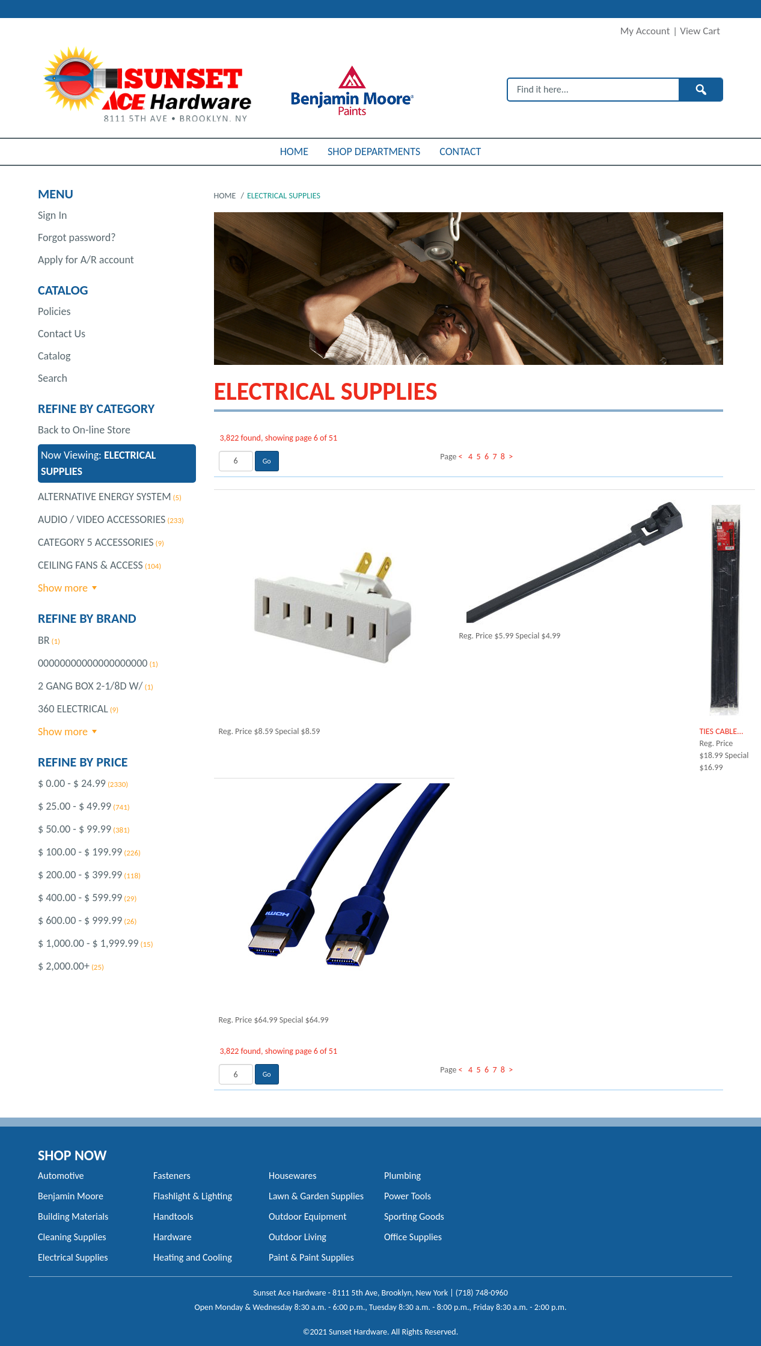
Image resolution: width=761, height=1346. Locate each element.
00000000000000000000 (92, 663)
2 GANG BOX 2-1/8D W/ (90, 686)
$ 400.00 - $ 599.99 (80, 897)
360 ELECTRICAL (73, 708)
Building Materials (73, 1216)
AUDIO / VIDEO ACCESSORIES (101, 519)
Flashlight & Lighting (192, 1196)
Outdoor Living (297, 1237)
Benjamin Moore (70, 1196)
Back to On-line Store (84, 429)
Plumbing (402, 1175)
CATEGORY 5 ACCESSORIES (96, 542)
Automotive (61, 1175)
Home (226, 196)
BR (44, 640)
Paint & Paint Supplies (311, 1257)
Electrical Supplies (73, 1257)
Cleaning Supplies (72, 1237)
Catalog (54, 356)
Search (52, 378)
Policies (54, 311)
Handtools (173, 1216)
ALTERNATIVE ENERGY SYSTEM (104, 496)
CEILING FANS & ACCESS (90, 565)
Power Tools (407, 1196)
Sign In (52, 215)
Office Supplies (413, 1237)
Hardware (172, 1237)
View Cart (700, 31)
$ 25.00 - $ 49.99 (74, 806)
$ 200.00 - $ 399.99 (80, 874)
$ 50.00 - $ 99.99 (74, 829)
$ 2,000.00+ (64, 966)
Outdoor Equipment (307, 1216)
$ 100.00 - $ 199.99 (80, 851)
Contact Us (61, 333)
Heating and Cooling (192, 1257)
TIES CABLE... (722, 731)
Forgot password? (77, 237)
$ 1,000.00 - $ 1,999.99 (88, 943)
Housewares (292, 1175)
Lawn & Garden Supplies (316, 1196)
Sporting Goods (414, 1216)
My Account (645, 31)
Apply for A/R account (86, 259)
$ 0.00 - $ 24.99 (72, 783)
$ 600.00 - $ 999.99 (80, 920)
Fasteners (172, 1175)
